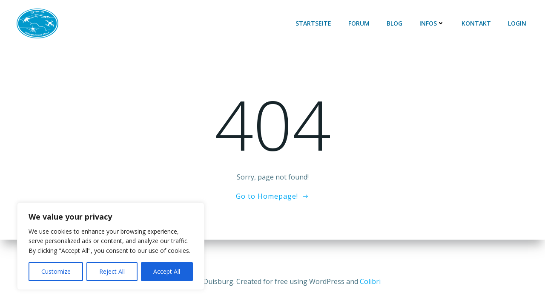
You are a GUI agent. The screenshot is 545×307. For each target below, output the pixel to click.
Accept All (166, 271)
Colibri (370, 281)
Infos (432, 23)
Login (517, 23)
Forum (359, 23)
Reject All (112, 271)
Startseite (313, 23)
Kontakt (476, 23)
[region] (110, 246)
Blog (394, 23)
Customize (56, 271)
